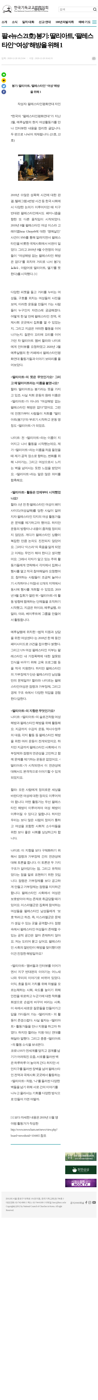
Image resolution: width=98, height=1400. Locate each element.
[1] (35, 274)
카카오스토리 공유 (3, 80)
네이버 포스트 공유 (3, 74)
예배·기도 (84, 22)
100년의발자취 (64, 22)
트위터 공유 (3, 86)
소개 (4, 22)
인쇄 (94, 58)
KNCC (25, 9)
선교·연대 (45, 22)
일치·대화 (28, 22)
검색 (95, 9)
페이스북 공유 (3, 92)
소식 (15, 22)
